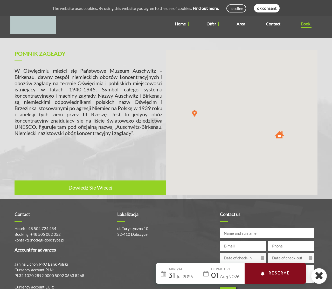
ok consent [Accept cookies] (266, 8)
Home (180, 24)
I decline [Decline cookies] (236, 8)
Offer (212, 24)
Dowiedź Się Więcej (90, 187)
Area (242, 24)
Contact (273, 24)
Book (305, 24)
